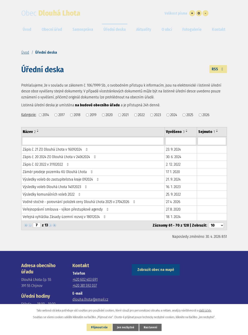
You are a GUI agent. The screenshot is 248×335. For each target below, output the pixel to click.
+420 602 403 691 (85, 279)
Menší (205, 13)
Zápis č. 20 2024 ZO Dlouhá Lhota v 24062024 (60, 157)
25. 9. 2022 (173, 194)
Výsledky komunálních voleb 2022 (52, 194)
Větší (192, 13)
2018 (77, 115)
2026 (205, 115)
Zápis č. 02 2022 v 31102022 (46, 164)
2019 (93, 115)
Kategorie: (28, 114)
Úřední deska (114, 29)
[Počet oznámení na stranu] (216, 225)
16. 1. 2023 (173, 187)
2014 (45, 115)
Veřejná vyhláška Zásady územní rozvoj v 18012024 (65, 217)
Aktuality (143, 29)
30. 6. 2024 (173, 157)
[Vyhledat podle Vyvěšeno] (180, 141)
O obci (167, 29)
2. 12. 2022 (173, 164)
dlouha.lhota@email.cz (90, 299)
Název (29, 131)
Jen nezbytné (125, 327)
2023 (157, 115)
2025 (189, 115)
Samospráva (82, 29)
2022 (141, 115)
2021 (125, 115)
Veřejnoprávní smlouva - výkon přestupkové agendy (66, 209)
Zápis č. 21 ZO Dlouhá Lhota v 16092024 (56, 149)
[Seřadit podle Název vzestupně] (38, 130)
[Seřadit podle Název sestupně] (38, 131)
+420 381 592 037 (84, 285)
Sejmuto (206, 131)
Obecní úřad (52, 29)
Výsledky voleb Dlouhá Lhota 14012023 (55, 187)
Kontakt (218, 29)
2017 (61, 115)
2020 (109, 115)
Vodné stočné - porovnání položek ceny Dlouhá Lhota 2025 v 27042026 (80, 202)
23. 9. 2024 (173, 149)
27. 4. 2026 (173, 202)
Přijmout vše (99, 327)
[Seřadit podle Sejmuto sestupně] (217, 131)
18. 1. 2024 (173, 217)
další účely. (205, 310)
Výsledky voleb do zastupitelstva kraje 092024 (61, 179)
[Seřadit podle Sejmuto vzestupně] (217, 130)
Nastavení (150, 327)
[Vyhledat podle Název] (93, 141)
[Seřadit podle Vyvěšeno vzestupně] (186, 130)
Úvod (25, 52)
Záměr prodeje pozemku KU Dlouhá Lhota (58, 172)
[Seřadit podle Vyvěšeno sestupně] (186, 131)
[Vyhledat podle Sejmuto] (212, 141)
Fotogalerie (192, 29)
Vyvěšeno (175, 131)
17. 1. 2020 (173, 172)
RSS (218, 69)
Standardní (199, 13)
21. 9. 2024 (173, 179)
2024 (173, 115)
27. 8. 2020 (173, 209)
